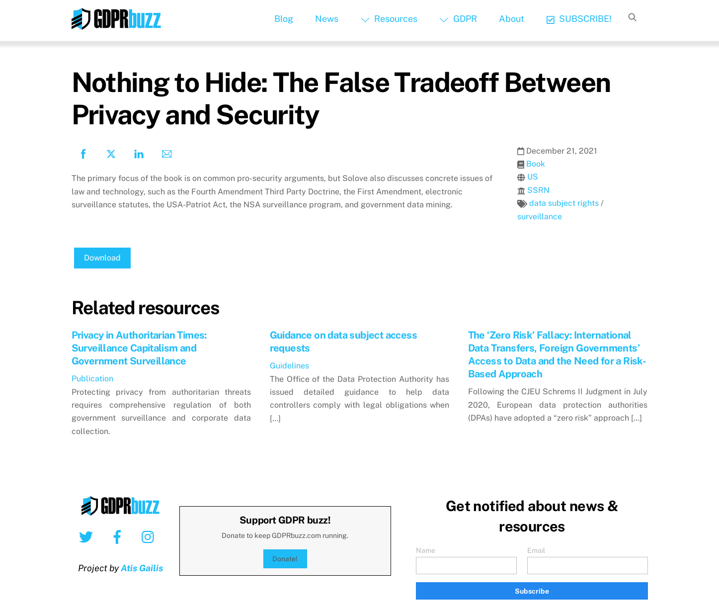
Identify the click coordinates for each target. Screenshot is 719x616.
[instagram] (150, 536)
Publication (92, 378)
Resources (389, 18)
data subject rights (564, 203)
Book (535, 164)
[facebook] (119, 536)
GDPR (458, 18)
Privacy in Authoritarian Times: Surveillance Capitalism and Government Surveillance (139, 348)
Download (102, 258)
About (511, 18)
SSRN (538, 190)
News (326, 18)
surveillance (539, 216)
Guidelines (289, 365)
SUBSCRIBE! (579, 18)
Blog (283, 18)
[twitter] (87, 536)
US (532, 176)
